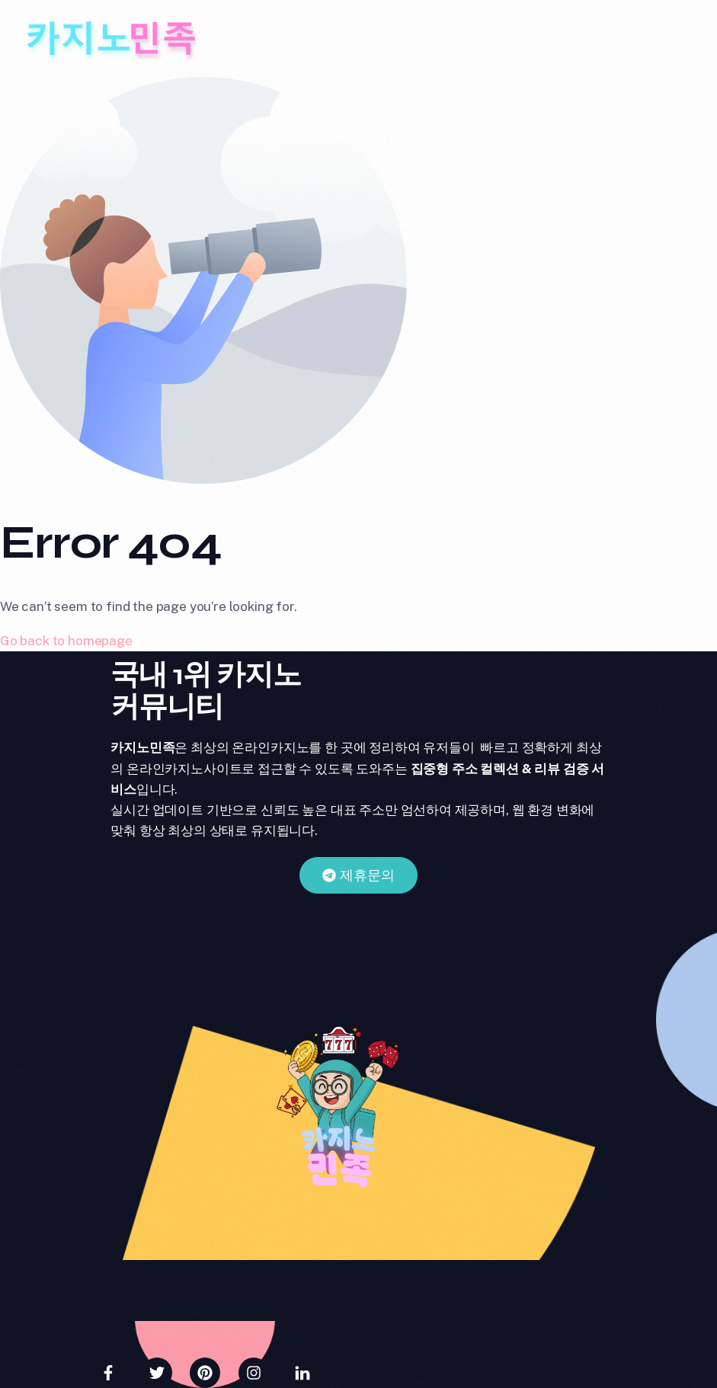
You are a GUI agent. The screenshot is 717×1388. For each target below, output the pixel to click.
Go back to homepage (66, 640)
